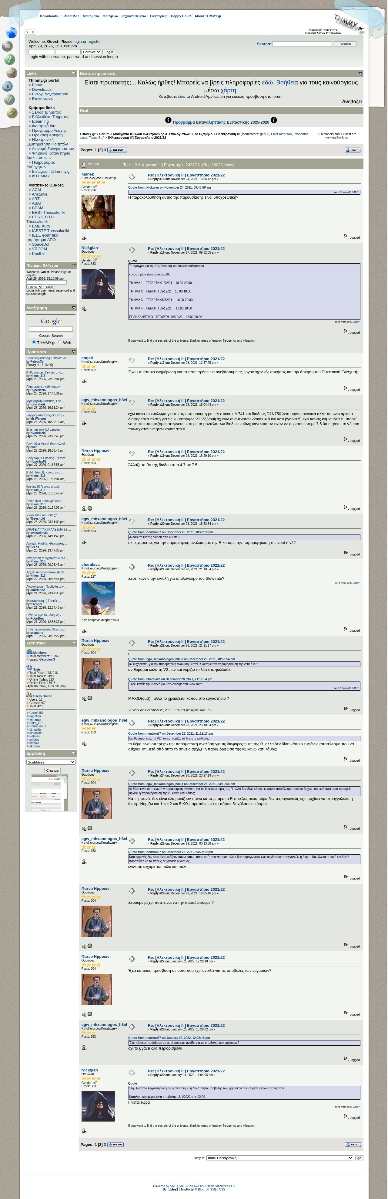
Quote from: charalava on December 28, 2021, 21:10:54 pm (170, 679)
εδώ (267, 82)
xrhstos (34, 739)
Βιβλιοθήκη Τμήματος (50, 116)
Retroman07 (37, 726)
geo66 (264, 134)
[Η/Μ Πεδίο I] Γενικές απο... (44, 472)
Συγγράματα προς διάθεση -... (46, 415)
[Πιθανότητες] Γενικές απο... (45, 372)
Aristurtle (39, 194)
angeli (87, 358)
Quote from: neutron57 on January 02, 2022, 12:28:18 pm (169, 1038)
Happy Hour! (181, 16)
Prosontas (301, 134)
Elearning (40, 121)
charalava (91, 564)
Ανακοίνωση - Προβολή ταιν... (46, 586)
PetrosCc (37, 361)
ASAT (37, 203)
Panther (39, 253)
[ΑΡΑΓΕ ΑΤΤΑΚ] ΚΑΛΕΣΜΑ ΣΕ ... (48, 529)
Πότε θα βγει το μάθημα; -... (44, 615)
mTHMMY (41, 176)
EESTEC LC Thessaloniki (40, 219)
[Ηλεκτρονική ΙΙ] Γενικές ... (43, 601)
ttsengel (36, 604)
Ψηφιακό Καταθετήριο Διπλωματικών (48, 155)
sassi (83, 137)
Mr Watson (38, 418)
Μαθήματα (91, 16)
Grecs (34, 547)
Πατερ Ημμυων (95, 451)
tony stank (37, 404)
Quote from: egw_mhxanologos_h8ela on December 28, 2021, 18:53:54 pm (181, 659)
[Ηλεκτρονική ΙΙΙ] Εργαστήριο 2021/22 (137, 137)
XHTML (211, 1189)
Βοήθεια (287, 82)
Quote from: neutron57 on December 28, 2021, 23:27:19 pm (170, 852)
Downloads (49, 16)
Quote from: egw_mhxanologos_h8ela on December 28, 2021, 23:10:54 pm (181, 784)
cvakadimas (39, 533)
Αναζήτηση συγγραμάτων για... (47, 558)
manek (88, 174)
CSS (222, 1189)
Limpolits (35, 729)
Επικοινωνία (43, 98)
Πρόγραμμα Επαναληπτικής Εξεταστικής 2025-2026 (221, 122)
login (78, 41)
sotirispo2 (37, 590)
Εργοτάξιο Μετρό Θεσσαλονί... (46, 444)
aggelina (35, 716)
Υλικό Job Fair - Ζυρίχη (41, 515)
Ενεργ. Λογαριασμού (50, 94)
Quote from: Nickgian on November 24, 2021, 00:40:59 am (169, 187)
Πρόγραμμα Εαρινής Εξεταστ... (47, 458)
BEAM (37, 208)
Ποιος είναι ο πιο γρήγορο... (45, 501)
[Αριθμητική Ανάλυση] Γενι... (45, 401)
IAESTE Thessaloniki (50, 230)
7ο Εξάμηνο (203, 134)
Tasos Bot (96, 137)
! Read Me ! (70, 16)
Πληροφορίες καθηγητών (43, 386)
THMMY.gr (87, 134)
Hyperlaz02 (38, 390)
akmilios (34, 746)
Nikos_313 (37, 375)
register (94, 41)
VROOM (39, 249)
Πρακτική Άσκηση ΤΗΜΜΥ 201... (48, 358)
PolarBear (37, 618)
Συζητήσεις (158, 16)
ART (36, 198)
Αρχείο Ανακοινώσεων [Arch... (46, 572)
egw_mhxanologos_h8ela (105, 400)
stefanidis (35, 733)
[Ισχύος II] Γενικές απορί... (43, 486)
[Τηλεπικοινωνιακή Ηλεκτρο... (45, 629)
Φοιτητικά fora (44, 126)
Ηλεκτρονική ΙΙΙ (228, 134)
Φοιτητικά (110, 16)
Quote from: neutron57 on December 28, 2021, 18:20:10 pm (170, 532)
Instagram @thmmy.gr (51, 171)
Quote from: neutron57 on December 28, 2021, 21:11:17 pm (170, 733)
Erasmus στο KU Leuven (43, 429)
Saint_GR (35, 723)
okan (33, 447)
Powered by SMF (164, 1186)
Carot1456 (36, 713)
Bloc (201, 1189)
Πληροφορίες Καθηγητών (40, 164)
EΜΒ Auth (41, 226)
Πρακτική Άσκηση (47, 135)
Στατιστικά (36, 643)
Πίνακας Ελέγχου (42, 265)
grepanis (36, 632)
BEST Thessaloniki (48, 212)
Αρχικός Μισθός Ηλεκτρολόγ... (46, 543)
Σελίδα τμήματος (46, 112)
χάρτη (228, 90)
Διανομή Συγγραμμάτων (53, 148)
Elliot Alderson (281, 134)
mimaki (34, 743)
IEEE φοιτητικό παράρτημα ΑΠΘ (42, 237)
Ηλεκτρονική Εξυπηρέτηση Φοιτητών (47, 141)
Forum (38, 85)
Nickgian (90, 247)
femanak (35, 719)
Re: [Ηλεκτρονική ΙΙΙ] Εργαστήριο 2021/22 (186, 175)
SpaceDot (40, 244)
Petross (34, 736)
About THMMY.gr (208, 16)
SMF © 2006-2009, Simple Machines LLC (207, 1186)
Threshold (37, 518)
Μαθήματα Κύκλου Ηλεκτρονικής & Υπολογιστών (152, 134)
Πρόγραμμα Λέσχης (49, 130)
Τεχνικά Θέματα (134, 16)
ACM (36, 189)
